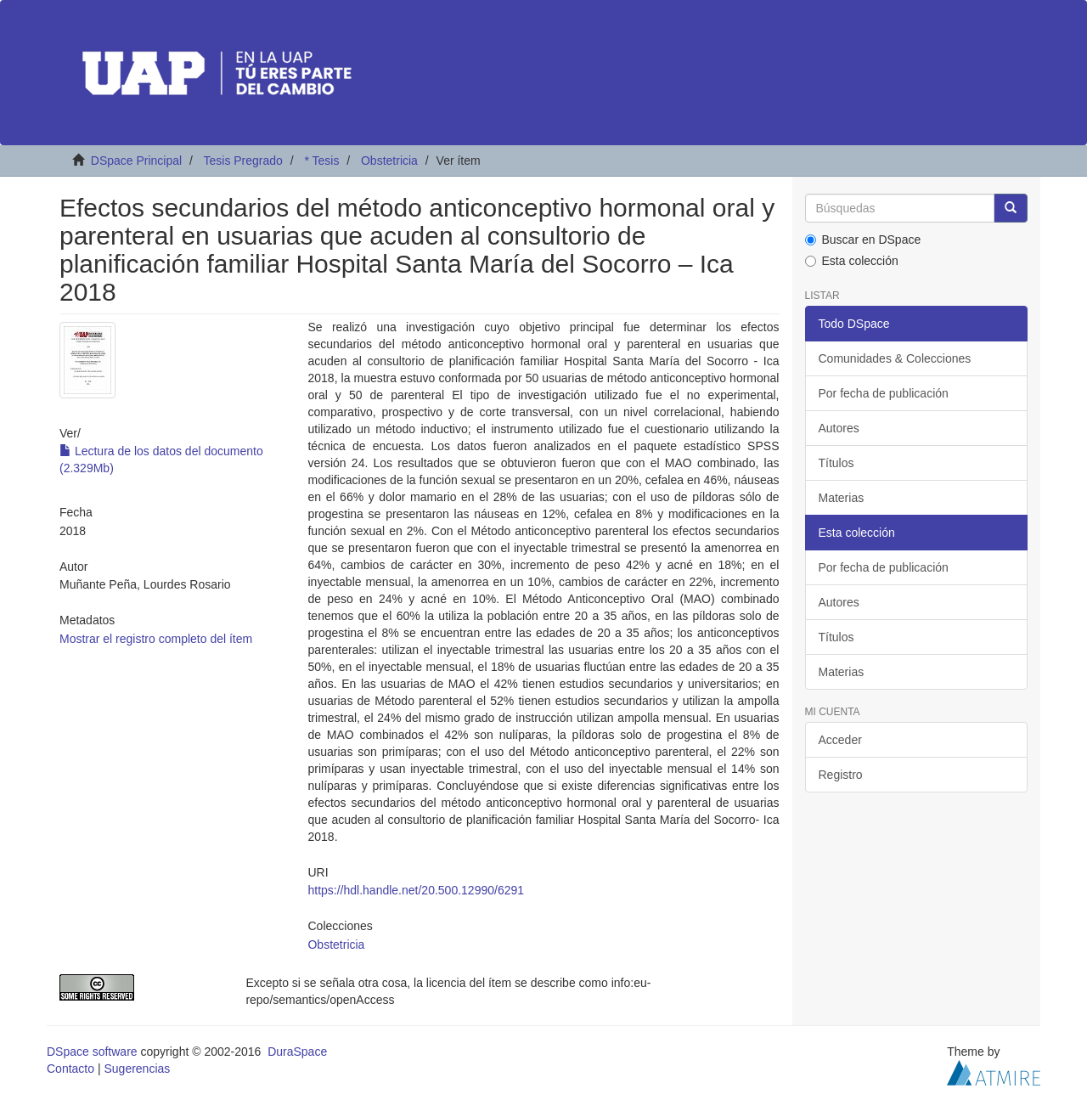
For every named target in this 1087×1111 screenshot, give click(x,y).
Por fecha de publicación (884, 393)
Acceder (840, 740)
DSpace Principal (136, 160)
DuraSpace (297, 1051)
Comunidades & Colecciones (895, 358)
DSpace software (92, 1051)
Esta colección (851, 261)
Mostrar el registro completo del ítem (155, 639)
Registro (841, 774)
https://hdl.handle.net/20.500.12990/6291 (415, 890)
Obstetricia (389, 160)
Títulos (836, 463)
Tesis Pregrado (242, 160)
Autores (839, 428)
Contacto (70, 1068)
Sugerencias (137, 1068)
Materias (842, 498)
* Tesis (321, 160)
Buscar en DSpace (863, 239)
